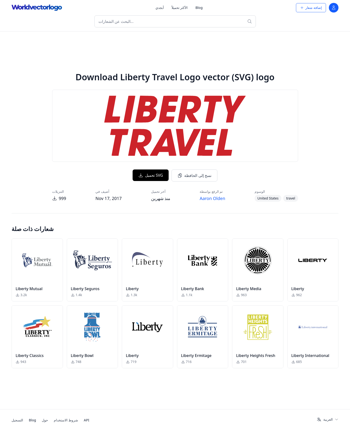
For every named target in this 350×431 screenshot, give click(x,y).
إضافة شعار (311, 7)
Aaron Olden (212, 198)
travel (290, 198)
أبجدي (159, 7)
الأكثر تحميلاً (180, 7)
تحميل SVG (150, 175)
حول (45, 420)
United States (268, 198)
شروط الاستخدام (66, 420)
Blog (199, 7)
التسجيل (17, 420)
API (86, 420)
